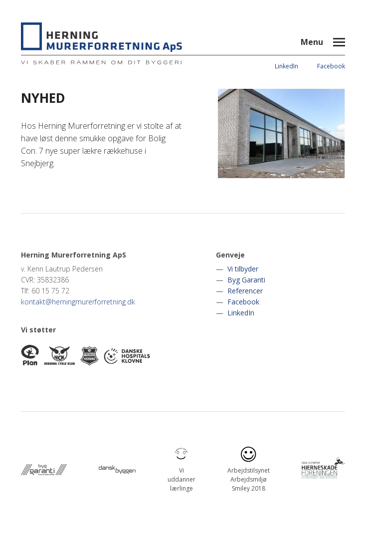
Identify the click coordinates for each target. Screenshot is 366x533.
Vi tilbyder (242, 268)
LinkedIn (286, 66)
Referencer (245, 290)
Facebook (331, 66)
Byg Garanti (246, 279)
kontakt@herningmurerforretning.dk (78, 301)
